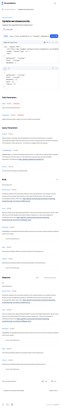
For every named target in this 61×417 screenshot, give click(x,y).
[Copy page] (8, 29)
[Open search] (51, 3)
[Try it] (54, 36)
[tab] (5, 68)
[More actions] (58, 3)
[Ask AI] (56, 42)
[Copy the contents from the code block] (53, 42)
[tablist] (26, 68)
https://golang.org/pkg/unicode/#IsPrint (31, 159)
